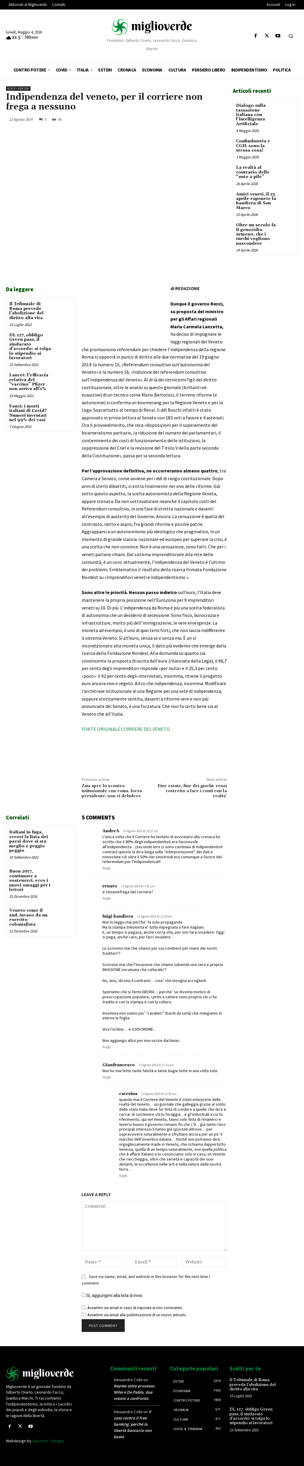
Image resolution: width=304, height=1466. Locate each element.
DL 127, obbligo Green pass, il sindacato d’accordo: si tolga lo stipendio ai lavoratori (30, 346)
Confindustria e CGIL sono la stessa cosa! (253, 146)
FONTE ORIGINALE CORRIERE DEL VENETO (126, 729)
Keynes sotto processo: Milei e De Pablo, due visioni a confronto (134, 1392)
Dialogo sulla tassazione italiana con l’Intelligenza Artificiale (251, 115)
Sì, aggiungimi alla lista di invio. (112, 1295)
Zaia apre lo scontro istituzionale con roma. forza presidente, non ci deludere (112, 791)
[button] (290, 36)
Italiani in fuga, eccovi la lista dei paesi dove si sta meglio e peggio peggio (28, 841)
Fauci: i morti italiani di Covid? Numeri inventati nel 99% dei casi (28, 413)
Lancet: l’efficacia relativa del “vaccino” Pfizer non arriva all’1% (28, 382)
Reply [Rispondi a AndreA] (106, 868)
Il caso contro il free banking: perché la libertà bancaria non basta (133, 1424)
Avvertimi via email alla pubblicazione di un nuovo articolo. (137, 1315)
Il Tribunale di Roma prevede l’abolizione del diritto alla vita (26, 310)
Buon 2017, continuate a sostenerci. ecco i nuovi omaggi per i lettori (29, 880)
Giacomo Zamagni (48, 1440)
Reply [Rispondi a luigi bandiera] (106, 1047)
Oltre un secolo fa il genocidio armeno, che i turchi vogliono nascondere (256, 234)
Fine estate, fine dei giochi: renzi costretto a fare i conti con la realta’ (192, 791)
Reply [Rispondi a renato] (106, 899)
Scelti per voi (18, 88)
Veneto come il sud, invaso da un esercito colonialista (28, 917)
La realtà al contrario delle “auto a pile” (253, 172)
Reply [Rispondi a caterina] (123, 1176)
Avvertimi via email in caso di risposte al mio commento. (135, 1308)
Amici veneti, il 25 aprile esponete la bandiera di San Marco (256, 201)
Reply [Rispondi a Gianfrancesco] (106, 1077)
